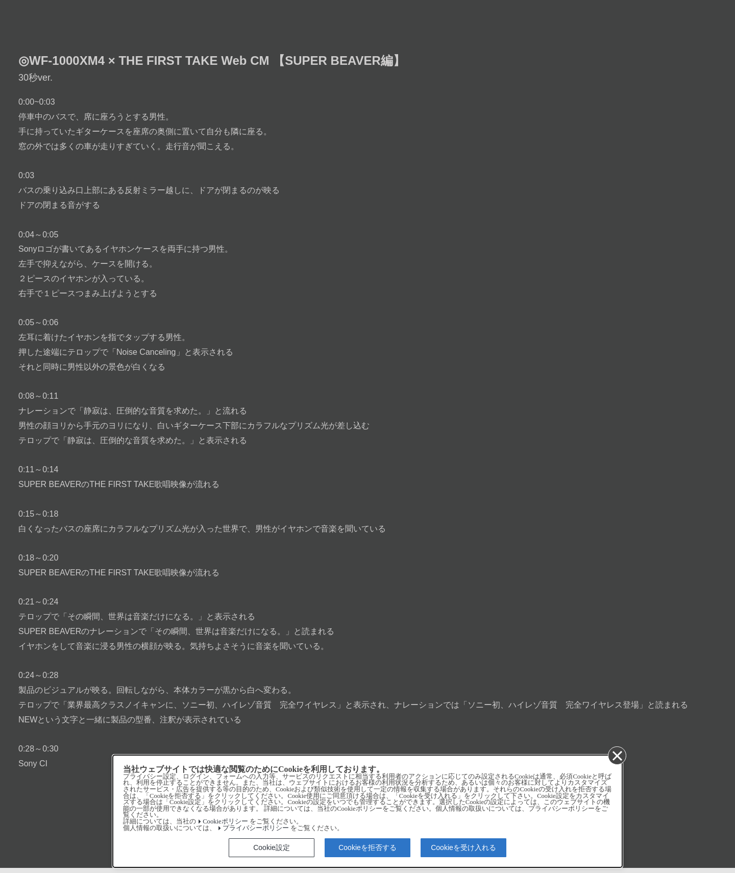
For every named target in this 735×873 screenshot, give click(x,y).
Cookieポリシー (225, 821)
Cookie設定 (271, 847)
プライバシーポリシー (256, 828)
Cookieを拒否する (367, 847)
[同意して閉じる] (616, 755)
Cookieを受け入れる (463, 847)
